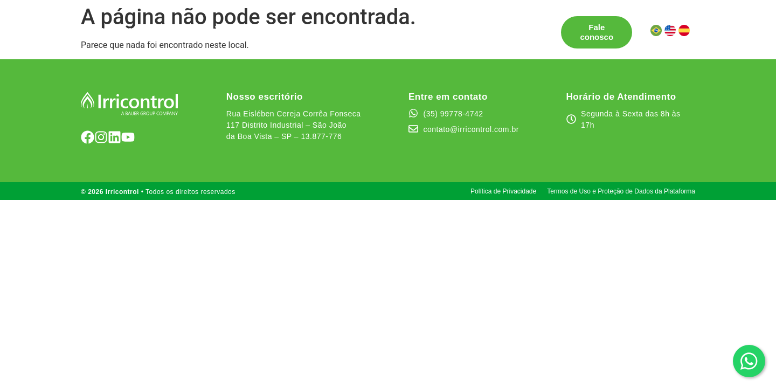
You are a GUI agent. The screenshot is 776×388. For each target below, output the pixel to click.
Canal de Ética (480, 27)
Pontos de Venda (268, 27)
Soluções (195, 27)
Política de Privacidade (503, 191)
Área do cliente (207, 36)
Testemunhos (343, 27)
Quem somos (410, 27)
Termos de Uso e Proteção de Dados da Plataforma (621, 191)
